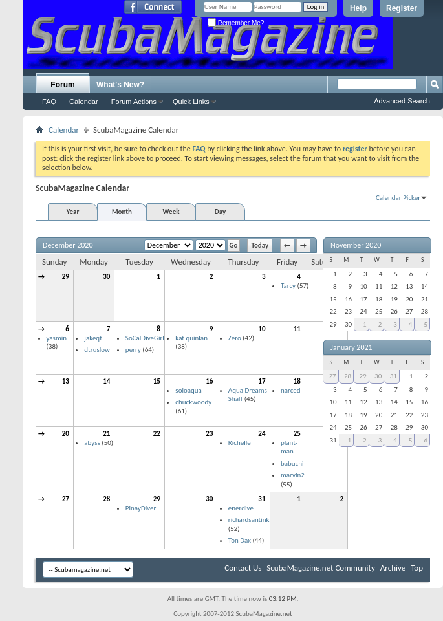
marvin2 (293, 475)
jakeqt (93, 338)
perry (133, 349)
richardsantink (249, 520)
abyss (92, 443)
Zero (234, 338)
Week (171, 212)
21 (106, 434)
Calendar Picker (398, 197)
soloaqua (188, 390)
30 (106, 276)
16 (209, 381)
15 (156, 381)
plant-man (289, 447)
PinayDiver (141, 508)
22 (156, 434)
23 (209, 434)
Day (220, 212)
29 (65, 276)
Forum (62, 84)
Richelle (239, 443)
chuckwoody (193, 402)
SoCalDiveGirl (144, 338)
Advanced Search (402, 101)
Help (358, 8)
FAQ (49, 101)
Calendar (83, 101)
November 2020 (355, 245)
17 (261, 381)
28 (106, 499)
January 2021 (351, 347)
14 (106, 381)
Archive (392, 567)
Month (122, 212)
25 (297, 434)
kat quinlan (191, 338)
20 (65, 434)
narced (291, 390)
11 (297, 329)
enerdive (241, 508)
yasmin (57, 338)
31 (261, 499)
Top (417, 567)
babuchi (292, 463)
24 (261, 434)
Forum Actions (134, 101)
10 (261, 329)
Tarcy (288, 285)
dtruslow (97, 349)
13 (65, 381)
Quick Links (191, 101)
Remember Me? (236, 23)
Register (401, 8)
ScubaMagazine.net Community (320, 567)
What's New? (120, 84)
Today (259, 245)
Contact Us (242, 567)
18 (297, 381)
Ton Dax (239, 540)
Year (73, 212)
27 (65, 499)
